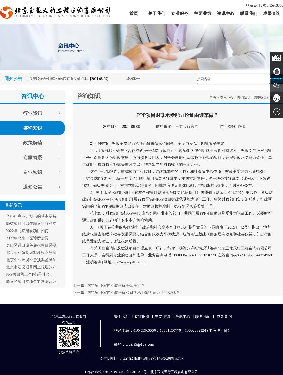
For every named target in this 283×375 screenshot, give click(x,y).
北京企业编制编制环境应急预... (32, 252)
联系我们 (248, 13)
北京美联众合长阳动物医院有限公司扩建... (57, 79)
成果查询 (271, 13)
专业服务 (179, 13)
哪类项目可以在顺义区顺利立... (32, 223)
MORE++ (133, 78)
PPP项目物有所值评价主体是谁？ (116, 286)
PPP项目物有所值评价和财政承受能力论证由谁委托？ (134, 293)
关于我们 (156, 13)
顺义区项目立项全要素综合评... (32, 281)
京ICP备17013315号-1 (133, 372)
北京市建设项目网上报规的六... (32, 267)
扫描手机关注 (69, 352)
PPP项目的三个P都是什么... (29, 274)
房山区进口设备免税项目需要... (32, 245)
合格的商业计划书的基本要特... (32, 216)
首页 (133, 13)
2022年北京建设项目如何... (29, 231)
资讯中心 (225, 13)
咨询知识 (244, 97)
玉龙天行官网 (186, 126)
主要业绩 (202, 13)
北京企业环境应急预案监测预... (32, 260)
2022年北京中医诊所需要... (29, 238)
